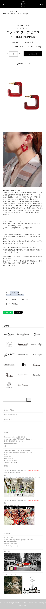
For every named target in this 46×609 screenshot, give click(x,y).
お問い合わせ (8, 419)
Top (4, 14)
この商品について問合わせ (18, 299)
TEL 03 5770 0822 (10, 542)
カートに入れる (33, 54)
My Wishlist (13, 304)
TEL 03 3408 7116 (10, 460)
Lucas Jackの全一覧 (14, 294)
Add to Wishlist (23, 64)
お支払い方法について (11, 410)
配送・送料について (10, 414)
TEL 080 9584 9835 (11, 443)
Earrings (25, 14)
